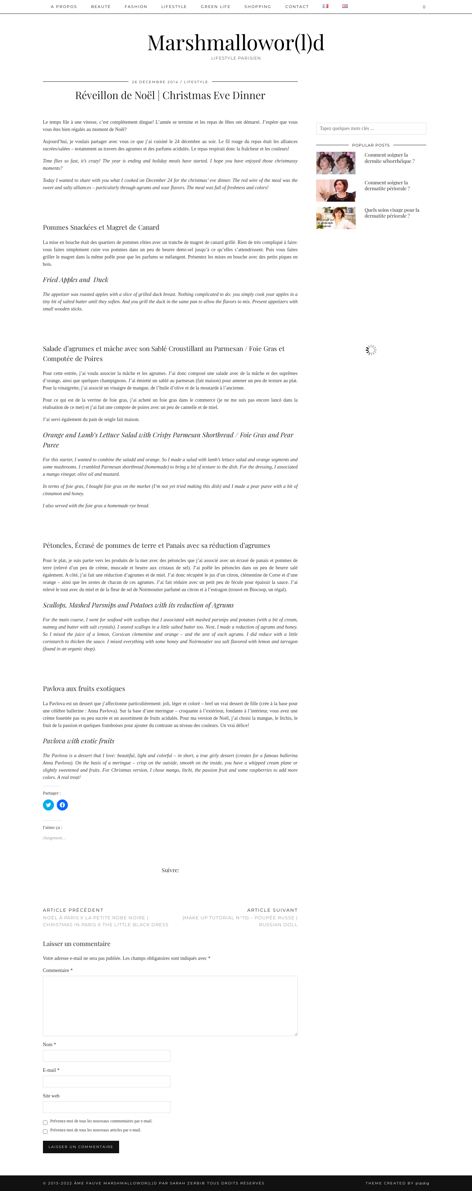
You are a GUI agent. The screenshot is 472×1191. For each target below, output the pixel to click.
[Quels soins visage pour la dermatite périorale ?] (336, 218)
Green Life (216, 6)
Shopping (257, 6)
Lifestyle (174, 6)
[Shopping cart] (424, 7)
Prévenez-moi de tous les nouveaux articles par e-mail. (95, 1130)
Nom (49, 1044)
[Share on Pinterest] (51, 893)
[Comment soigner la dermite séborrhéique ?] (336, 163)
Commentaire (58, 970)
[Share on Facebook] (44, 893)
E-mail (51, 1070)
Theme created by (397, 1183)
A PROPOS (64, 6)
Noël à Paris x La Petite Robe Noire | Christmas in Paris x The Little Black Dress (106, 917)
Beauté (101, 6)
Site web (51, 1095)
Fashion (136, 6)
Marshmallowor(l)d (236, 41)
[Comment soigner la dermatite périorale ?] (336, 190)
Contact (297, 6)
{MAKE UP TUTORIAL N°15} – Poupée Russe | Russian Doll (234, 917)
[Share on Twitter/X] (48, 893)
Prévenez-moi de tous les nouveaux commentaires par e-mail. (101, 1121)
